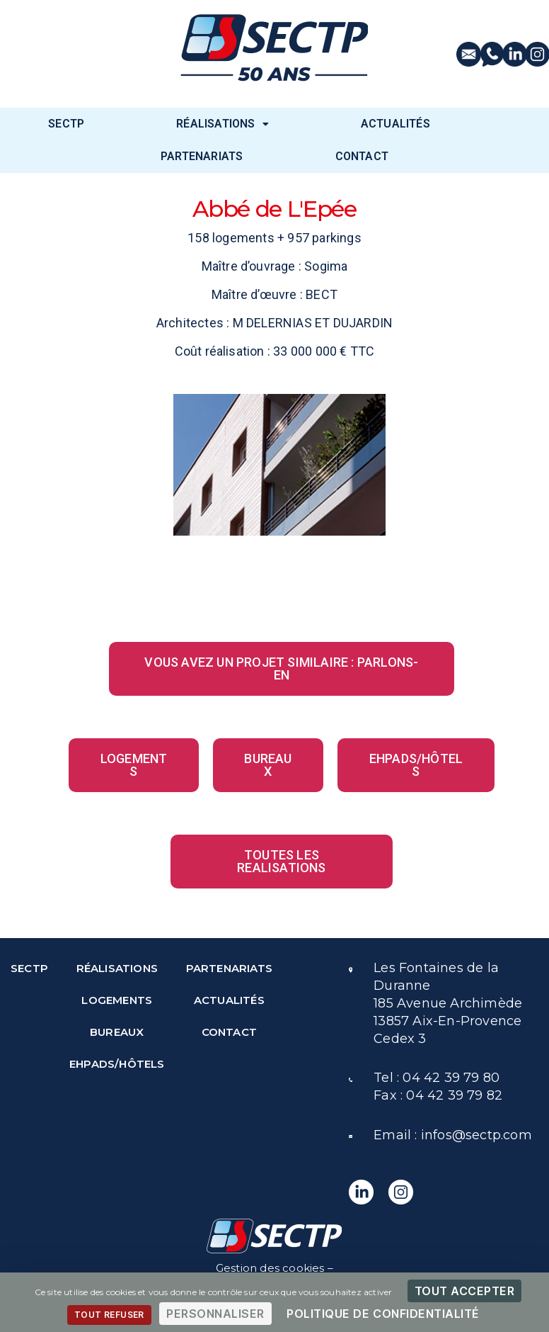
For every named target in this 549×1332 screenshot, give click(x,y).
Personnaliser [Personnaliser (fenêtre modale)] (215, 1313)
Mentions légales (270, 1261)
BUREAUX (117, 993)
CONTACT (361, 156)
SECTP (66, 123)
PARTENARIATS (202, 156)
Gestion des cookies (270, 1229)
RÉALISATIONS (222, 123)
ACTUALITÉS (395, 123)
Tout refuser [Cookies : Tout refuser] (109, 1314)
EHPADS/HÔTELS (117, 1025)
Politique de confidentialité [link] (383, 1313)
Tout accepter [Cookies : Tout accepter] (465, 1291)
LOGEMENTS (116, 962)
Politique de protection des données (270, 1246)
